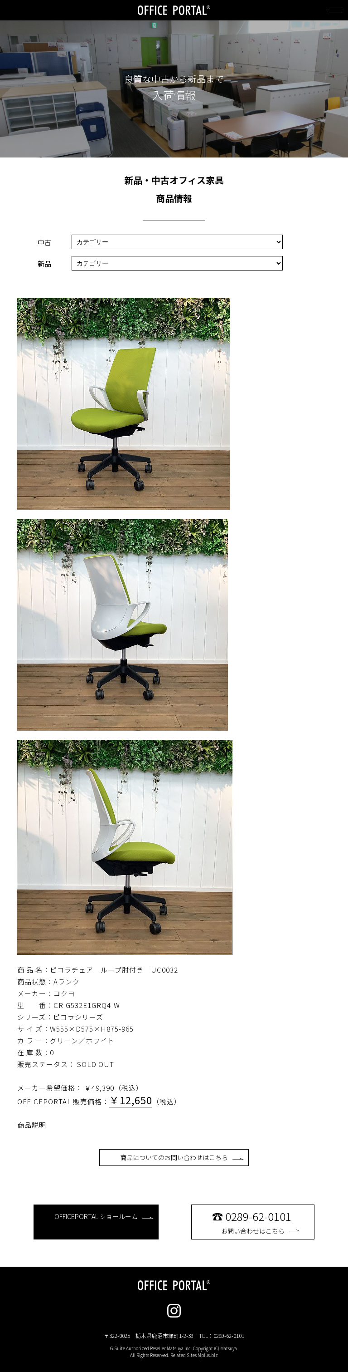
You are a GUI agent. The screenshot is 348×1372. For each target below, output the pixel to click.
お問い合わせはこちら (260, 1221)
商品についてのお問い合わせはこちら (182, 1157)
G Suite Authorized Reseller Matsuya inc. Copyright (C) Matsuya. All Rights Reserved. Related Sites (174, 1351)
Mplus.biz (208, 1355)
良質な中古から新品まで (174, 79)
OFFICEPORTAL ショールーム (104, 1216)
